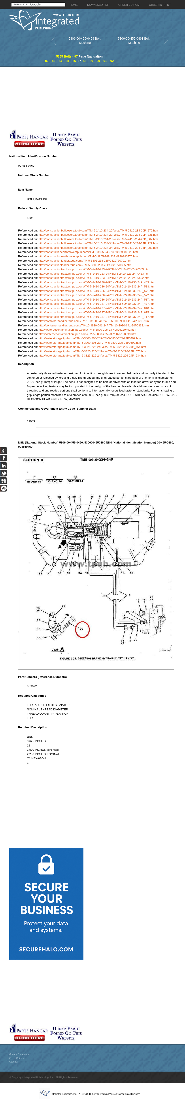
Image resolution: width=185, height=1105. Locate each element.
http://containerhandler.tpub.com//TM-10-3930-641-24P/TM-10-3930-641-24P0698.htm (93, 321)
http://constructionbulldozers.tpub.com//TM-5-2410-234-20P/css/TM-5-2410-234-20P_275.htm (98, 230)
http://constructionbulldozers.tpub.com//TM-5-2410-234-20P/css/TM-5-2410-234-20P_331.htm (98, 234)
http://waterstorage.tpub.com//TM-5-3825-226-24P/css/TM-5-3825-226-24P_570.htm (92, 351)
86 (74, 61)
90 (98, 61)
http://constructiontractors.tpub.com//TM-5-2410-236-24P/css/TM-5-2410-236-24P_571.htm (96, 291)
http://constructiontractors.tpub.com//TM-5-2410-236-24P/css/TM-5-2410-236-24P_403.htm (96, 282)
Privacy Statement (19, 1054)
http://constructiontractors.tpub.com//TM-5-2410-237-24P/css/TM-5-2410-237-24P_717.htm (96, 316)
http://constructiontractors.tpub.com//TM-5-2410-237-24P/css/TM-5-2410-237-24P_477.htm (96, 303)
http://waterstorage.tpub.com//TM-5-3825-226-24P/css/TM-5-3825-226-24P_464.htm (92, 347)
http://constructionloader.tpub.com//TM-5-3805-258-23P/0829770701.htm (84, 260)
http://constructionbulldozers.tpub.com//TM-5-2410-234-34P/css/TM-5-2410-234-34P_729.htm (98, 243)
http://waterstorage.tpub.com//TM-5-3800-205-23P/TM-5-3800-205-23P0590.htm (89, 342)
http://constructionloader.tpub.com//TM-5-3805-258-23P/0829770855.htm (84, 265)
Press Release (17, 1058)
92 (112, 61)
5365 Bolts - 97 (67, 56)
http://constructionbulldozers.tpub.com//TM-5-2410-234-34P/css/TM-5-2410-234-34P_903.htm (98, 247)
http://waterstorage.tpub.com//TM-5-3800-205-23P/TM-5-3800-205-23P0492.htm (89, 338)
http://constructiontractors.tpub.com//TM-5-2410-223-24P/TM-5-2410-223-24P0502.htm (93, 278)
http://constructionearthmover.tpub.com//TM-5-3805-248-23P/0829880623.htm (88, 252)
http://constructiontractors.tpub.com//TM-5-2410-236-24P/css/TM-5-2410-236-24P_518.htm (96, 286)
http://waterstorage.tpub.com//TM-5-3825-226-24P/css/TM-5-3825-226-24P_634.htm (92, 355)
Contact (13, 1061)
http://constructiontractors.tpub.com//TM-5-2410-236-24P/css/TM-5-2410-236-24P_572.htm (96, 295)
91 (105, 61)
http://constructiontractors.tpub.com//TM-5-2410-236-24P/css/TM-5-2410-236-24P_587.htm (96, 299)
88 (84, 61)
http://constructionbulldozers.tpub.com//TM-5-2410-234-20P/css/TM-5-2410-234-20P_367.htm (98, 239)
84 (60, 61)
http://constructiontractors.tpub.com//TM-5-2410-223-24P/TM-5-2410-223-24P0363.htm (93, 269)
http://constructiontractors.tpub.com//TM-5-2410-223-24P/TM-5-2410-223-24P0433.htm (93, 273)
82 (47, 61)
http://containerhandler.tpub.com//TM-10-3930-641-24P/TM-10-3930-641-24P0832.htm (93, 325)
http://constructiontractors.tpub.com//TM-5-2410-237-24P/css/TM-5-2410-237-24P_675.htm (96, 312)
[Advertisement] (84, 98)
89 (91, 61)
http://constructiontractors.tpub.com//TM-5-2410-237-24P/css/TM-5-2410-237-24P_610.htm (96, 308)
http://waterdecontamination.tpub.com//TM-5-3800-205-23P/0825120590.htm (87, 334)
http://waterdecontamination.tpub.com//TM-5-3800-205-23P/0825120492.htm (87, 329)
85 (67, 61)
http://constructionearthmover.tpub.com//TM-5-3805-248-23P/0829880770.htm (88, 256)
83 (53, 61)
